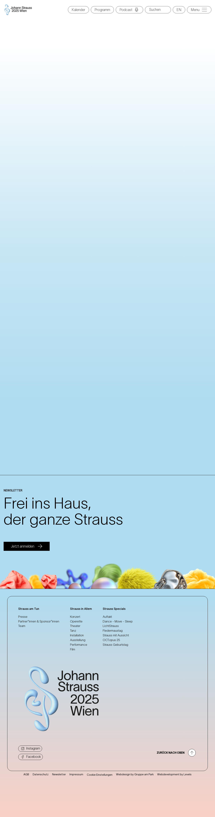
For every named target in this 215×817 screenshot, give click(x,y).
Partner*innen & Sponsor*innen (38, 621)
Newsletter (59, 786)
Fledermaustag (113, 630)
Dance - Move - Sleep (118, 621)
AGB (26, 786)
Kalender (78, 10)
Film (72, 649)
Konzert (75, 616)
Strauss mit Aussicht (116, 635)
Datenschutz (41, 786)
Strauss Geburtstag (115, 644)
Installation (77, 635)
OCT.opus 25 (111, 640)
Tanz (73, 630)
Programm (102, 10)
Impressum (76, 786)
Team (21, 626)
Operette (76, 621)
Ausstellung (77, 640)
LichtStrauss (111, 626)
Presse (22, 616)
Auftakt (107, 616)
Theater (75, 626)
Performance (78, 644)
